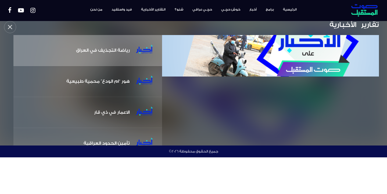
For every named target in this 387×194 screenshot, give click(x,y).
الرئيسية (290, 9)
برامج (270, 9)
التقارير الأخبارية (153, 9)
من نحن (96, 9)
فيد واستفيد (122, 9)
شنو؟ (179, 9)
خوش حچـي (230, 9)
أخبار (253, 9)
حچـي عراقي (202, 9)
